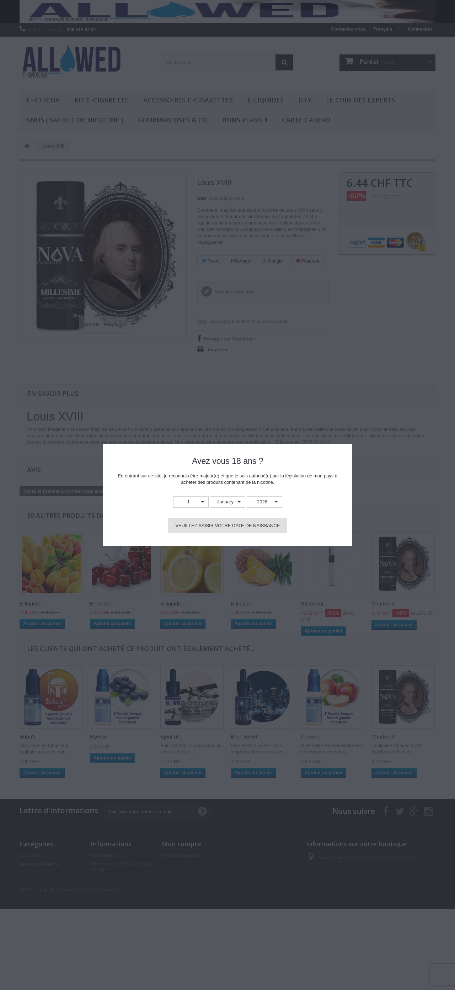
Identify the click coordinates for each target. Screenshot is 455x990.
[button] (191, 502)
